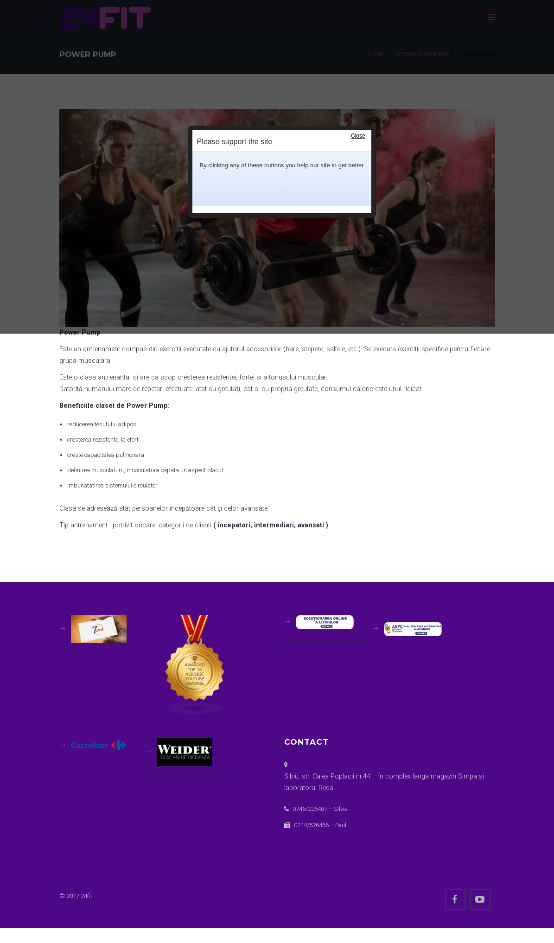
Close (358, 136)
